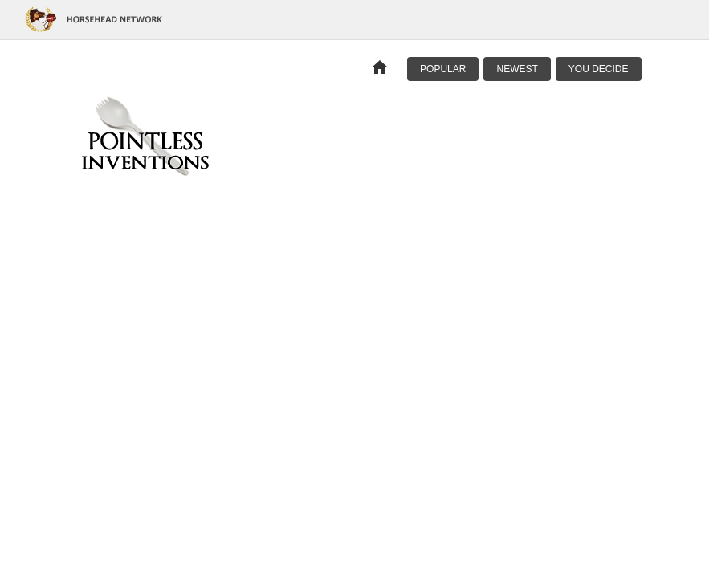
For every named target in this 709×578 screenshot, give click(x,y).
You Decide (598, 69)
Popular (443, 69)
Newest (516, 69)
